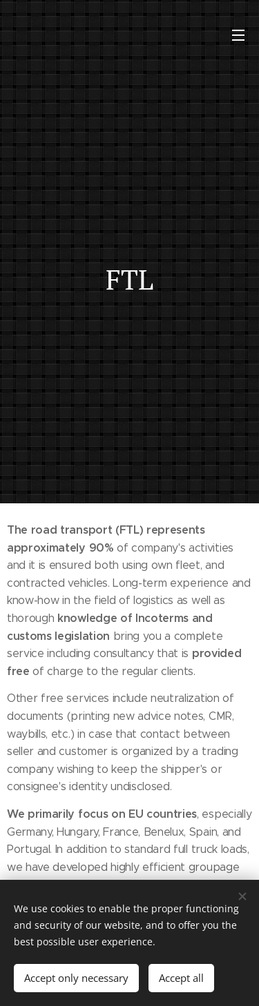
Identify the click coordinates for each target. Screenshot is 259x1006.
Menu (238, 35)
